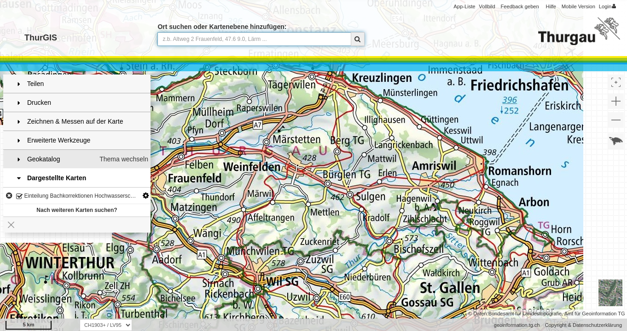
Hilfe (551, 6)
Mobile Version (578, 6)
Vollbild (487, 6)
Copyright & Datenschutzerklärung (583, 325)
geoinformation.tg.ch (517, 325)
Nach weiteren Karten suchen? (76, 210)
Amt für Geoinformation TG (594, 313)
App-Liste (464, 6)
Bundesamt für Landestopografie (525, 313)
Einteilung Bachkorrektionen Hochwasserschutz (78, 196)
